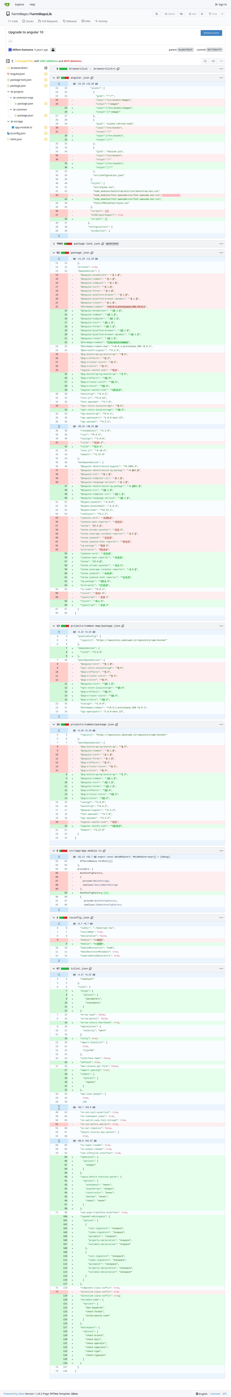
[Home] (7, 4)
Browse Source (211, 32)
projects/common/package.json (92, 724)
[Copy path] (118, 68)
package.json (80, 252)
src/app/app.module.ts (85, 850)
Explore (19, 4)
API (224, 1393)
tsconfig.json (79, 917)
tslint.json (79, 968)
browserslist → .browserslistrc (92, 68)
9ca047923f (185, 49)
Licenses (215, 1393)
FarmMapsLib (41, 14)
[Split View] (213, 61)
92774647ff (215, 49)
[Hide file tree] (8, 61)
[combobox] (205, 61)
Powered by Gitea (14, 1393)
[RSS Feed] (156, 14)
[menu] (221, 61)
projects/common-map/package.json (95, 626)
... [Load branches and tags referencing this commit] (10, 41)
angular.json (80, 77)
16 (181, 13)
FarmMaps (20, 14)
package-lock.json (87, 243)
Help (32, 4)
